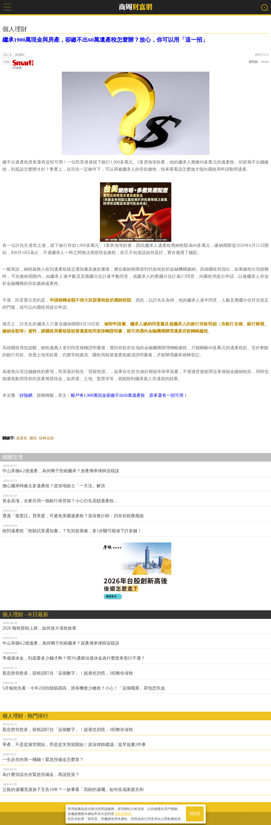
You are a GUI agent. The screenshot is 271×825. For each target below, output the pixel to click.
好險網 (23, 65)
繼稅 (33, 438)
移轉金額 (46, 438)
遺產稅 (21, 438)
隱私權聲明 (123, 813)
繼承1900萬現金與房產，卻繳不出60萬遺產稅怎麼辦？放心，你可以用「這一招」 (105, 40)
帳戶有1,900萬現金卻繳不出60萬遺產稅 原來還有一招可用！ (129, 395)
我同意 (195, 813)
